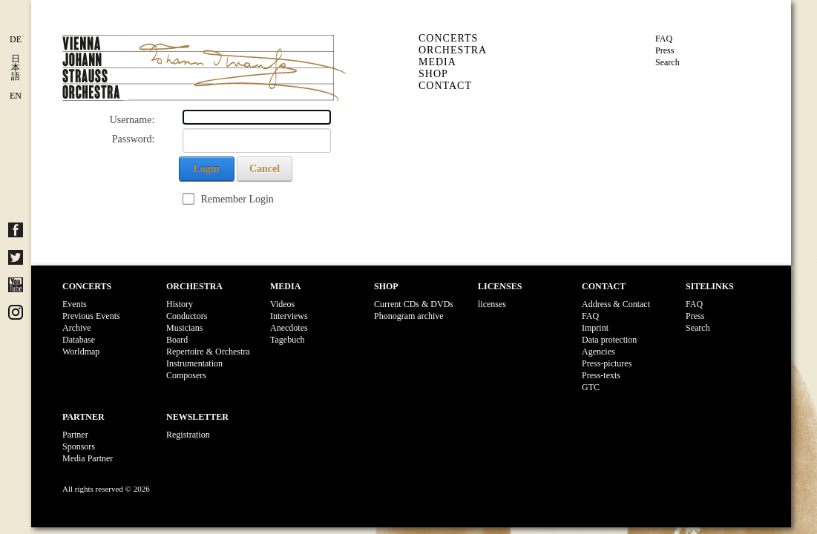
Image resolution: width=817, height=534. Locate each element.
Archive (76, 328)
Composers (186, 375)
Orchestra (453, 50)
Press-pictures (606, 363)
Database (78, 339)
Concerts (448, 38)
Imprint (595, 328)
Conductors (186, 316)
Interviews (289, 316)
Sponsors (78, 446)
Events (74, 304)
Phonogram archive (409, 316)
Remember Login (237, 199)
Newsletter (197, 417)
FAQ (663, 38)
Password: (133, 139)
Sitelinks (710, 286)
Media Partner (87, 458)
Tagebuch (287, 339)
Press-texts (601, 375)
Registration (188, 434)
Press (664, 50)
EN (16, 95)
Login (206, 168)
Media (437, 61)
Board (177, 339)
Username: (132, 119)
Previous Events (91, 316)
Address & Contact (616, 304)
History (179, 304)
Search (667, 62)
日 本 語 (15, 67)
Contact (445, 85)
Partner (83, 417)
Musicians (184, 328)
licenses (492, 304)
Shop (433, 73)
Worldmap (80, 351)
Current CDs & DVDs (413, 304)
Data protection (609, 339)
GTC (591, 387)
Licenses (500, 286)
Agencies (598, 351)
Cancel (264, 168)
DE (16, 39)
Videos (282, 304)
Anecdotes (289, 328)
